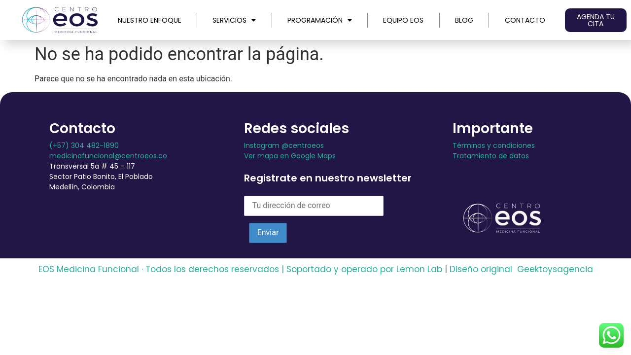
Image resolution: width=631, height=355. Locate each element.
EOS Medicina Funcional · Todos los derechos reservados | (161, 269)
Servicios (234, 20)
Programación (319, 20)
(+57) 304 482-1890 (84, 145)
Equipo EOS (403, 20)
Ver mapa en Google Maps (290, 156)
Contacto (525, 20)
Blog (464, 20)
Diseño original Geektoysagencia (521, 269)
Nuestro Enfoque (149, 20)
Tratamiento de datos (491, 156)
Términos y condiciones (494, 145)
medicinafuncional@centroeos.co (108, 156)
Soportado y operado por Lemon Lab (364, 269)
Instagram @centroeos (284, 145)
